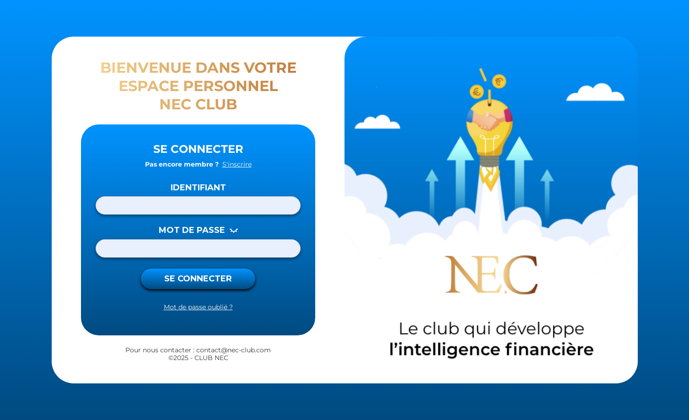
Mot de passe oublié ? (198, 307)
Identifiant (198, 188)
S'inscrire (237, 164)
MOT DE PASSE (192, 230)
